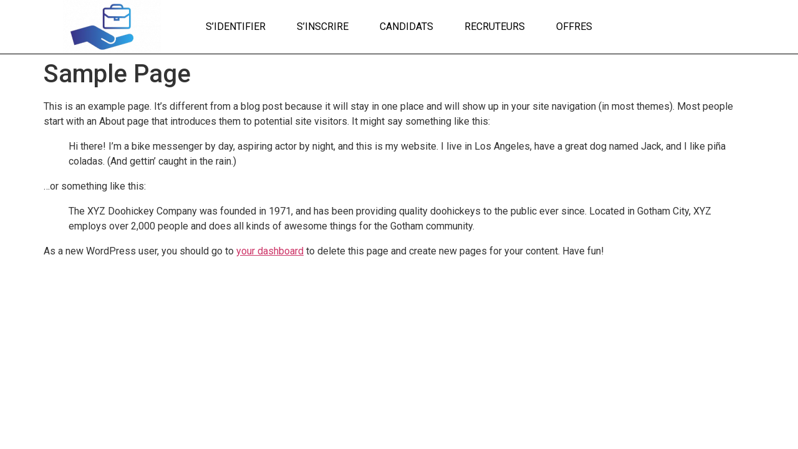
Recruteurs (494, 26)
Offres (574, 26)
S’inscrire (323, 26)
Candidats (406, 26)
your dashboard (270, 251)
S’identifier (236, 26)
